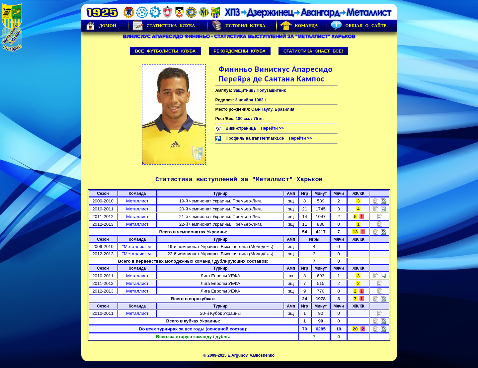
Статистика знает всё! (313, 51)
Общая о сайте (358, 26)
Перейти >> (272, 128)
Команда (299, 26)
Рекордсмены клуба (240, 51)
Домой (101, 26)
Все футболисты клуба (165, 51)
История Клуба (238, 26)
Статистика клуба (163, 26)
